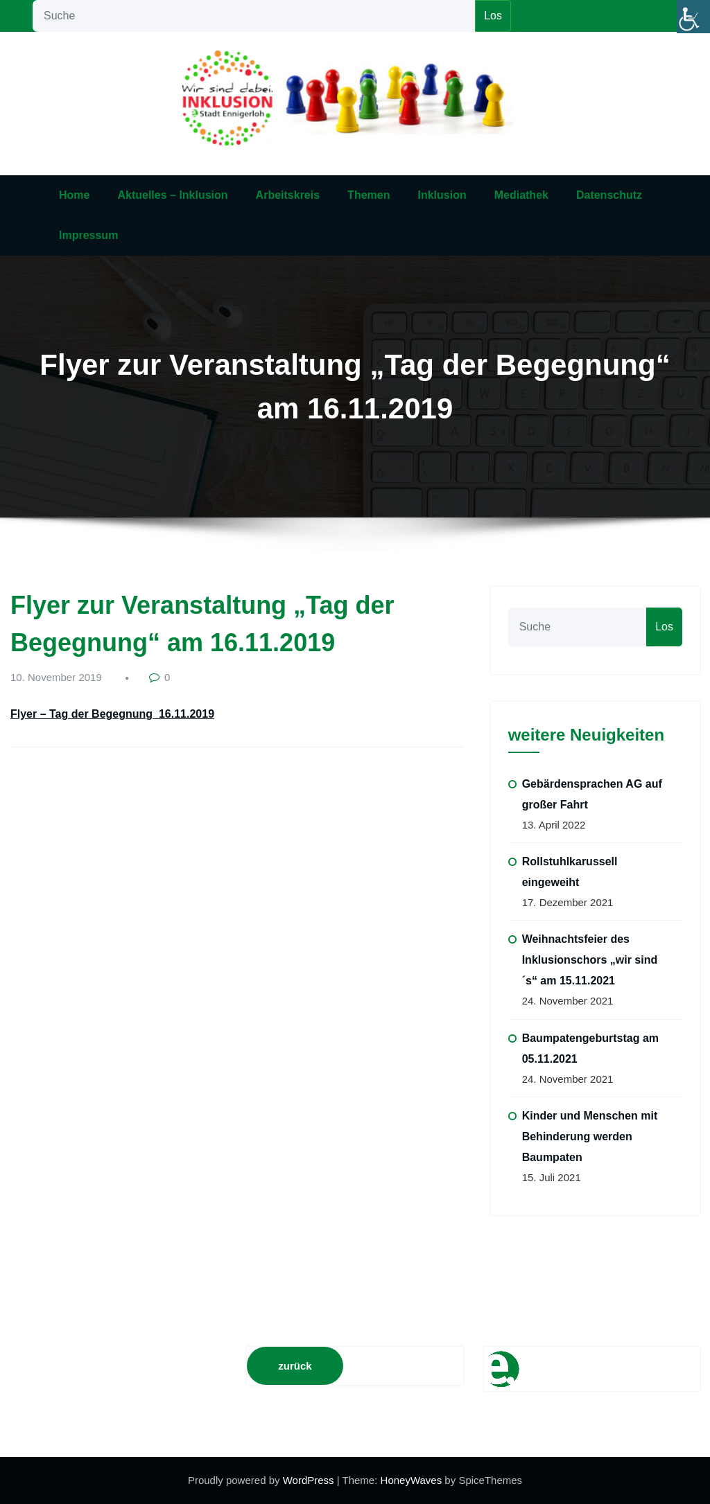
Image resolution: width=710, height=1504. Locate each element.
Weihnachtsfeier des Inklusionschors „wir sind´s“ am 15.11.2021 (590, 960)
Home (74, 195)
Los (493, 15)
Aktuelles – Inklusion (172, 195)
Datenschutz (609, 195)
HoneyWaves (411, 1480)
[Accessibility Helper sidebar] (693, 16)
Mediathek (521, 195)
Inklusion (441, 195)
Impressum (88, 235)
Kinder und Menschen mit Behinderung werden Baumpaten (590, 1136)
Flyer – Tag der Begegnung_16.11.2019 (112, 714)
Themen (368, 195)
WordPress (310, 1480)
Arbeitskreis (288, 195)
